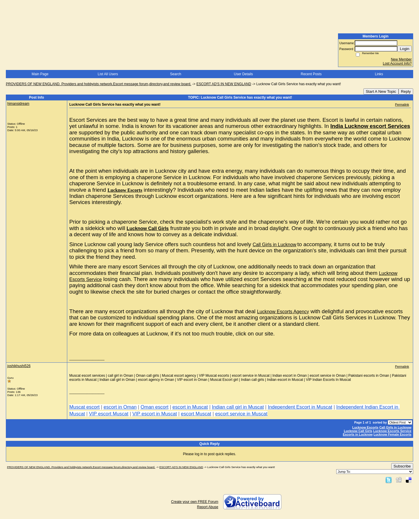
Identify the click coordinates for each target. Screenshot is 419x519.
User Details (243, 74)
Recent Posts (311, 74)
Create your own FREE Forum (194, 502)
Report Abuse (207, 507)
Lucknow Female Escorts (392, 434)
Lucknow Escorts (125, 190)
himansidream (18, 104)
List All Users (108, 74)
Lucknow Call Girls (148, 228)
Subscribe (402, 466)
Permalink (402, 104)
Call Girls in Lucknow (274, 244)
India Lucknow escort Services (370, 126)
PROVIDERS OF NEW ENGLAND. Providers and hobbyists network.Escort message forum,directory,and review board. (98, 84)
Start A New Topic (381, 91)
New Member (401, 59)
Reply (406, 91)
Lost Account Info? (397, 63)
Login (404, 49)
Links (379, 74)
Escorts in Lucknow (358, 434)
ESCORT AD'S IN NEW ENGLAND (223, 84)
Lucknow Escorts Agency (283, 311)
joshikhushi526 (18, 366)
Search (175, 74)
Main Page (40, 74)
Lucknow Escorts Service (392, 431)
